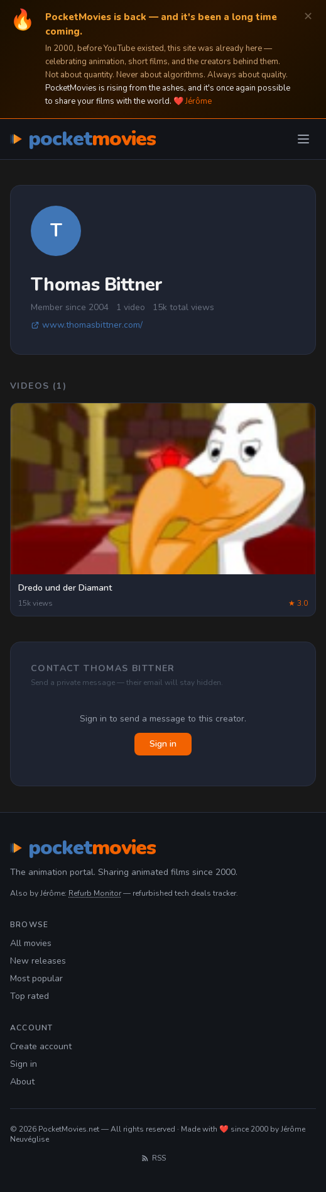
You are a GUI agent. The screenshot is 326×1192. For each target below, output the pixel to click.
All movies (31, 943)
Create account (41, 1046)
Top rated (29, 996)
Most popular (36, 978)
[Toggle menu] (303, 139)
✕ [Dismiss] (308, 16)
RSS (153, 1158)
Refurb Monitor (94, 893)
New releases (38, 961)
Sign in (163, 744)
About (22, 1082)
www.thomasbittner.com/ (87, 325)
